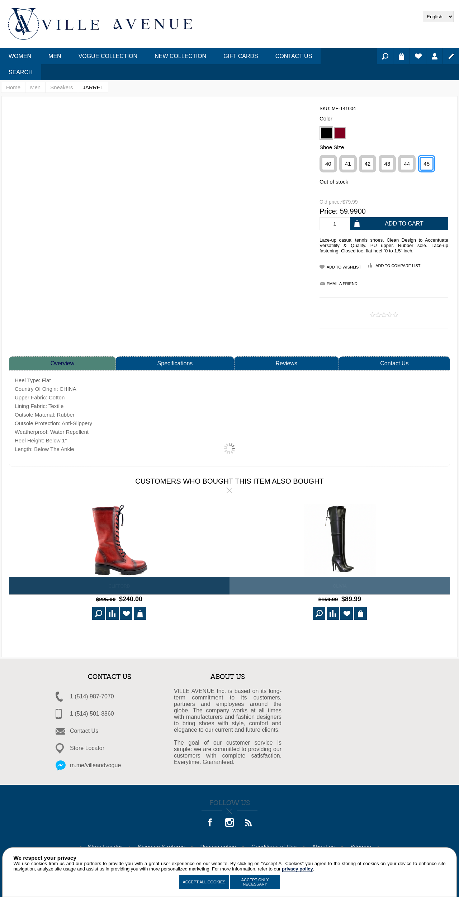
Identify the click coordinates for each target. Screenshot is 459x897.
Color (326, 118)
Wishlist (418, 56)
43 (387, 164)
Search (385, 56)
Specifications (175, 363)
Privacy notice (218, 846)
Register (451, 56)
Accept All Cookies (204, 882)
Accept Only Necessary (255, 882)
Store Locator (87, 747)
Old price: (330, 202)
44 (407, 164)
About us (323, 846)
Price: (329, 211)
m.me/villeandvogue (95, 764)
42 (368, 164)
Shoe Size (332, 147)
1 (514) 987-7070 (92, 695)
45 (426, 164)
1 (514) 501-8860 (92, 712)
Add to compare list (397, 266)
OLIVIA (340, 586)
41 (348, 164)
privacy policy (297, 869)
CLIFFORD (119, 586)
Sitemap (361, 846)
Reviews (286, 363)
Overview (63, 363)
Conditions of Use (274, 846)
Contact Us (394, 363)
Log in (434, 56)
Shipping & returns (161, 846)
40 (328, 164)
